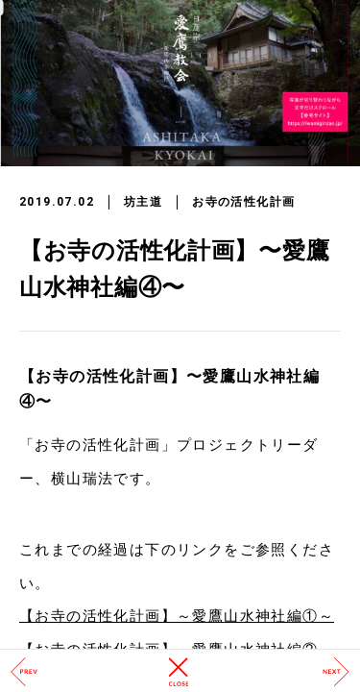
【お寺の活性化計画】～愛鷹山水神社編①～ (176, 616)
